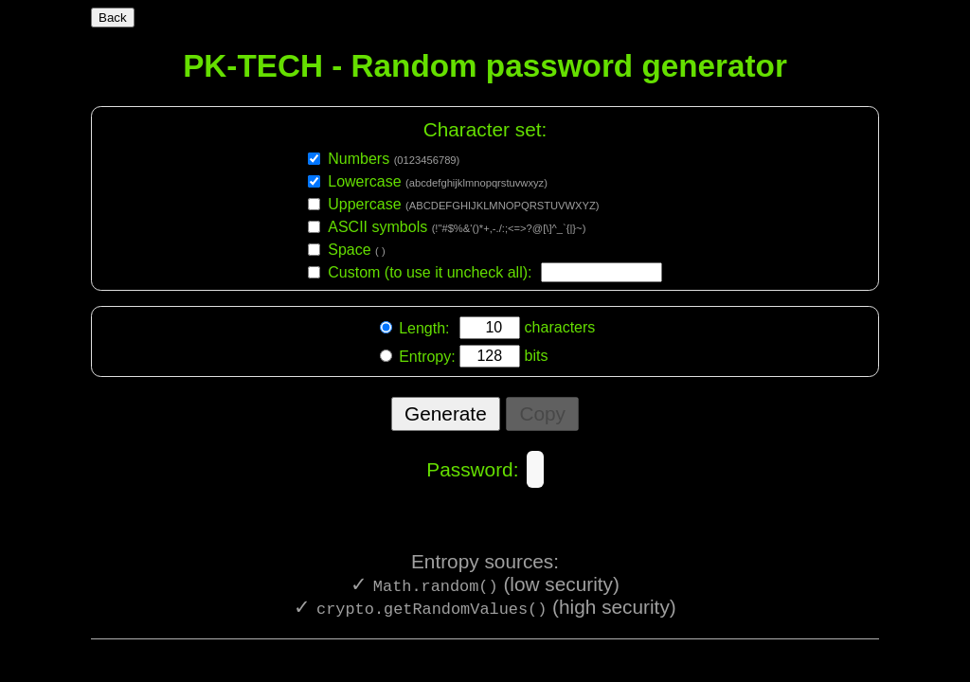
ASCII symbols (456, 226)
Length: (426, 328)
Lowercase (438, 180)
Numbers (393, 158)
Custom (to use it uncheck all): (429, 271)
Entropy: (427, 357)
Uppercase (463, 203)
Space (356, 249)
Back (113, 17)
